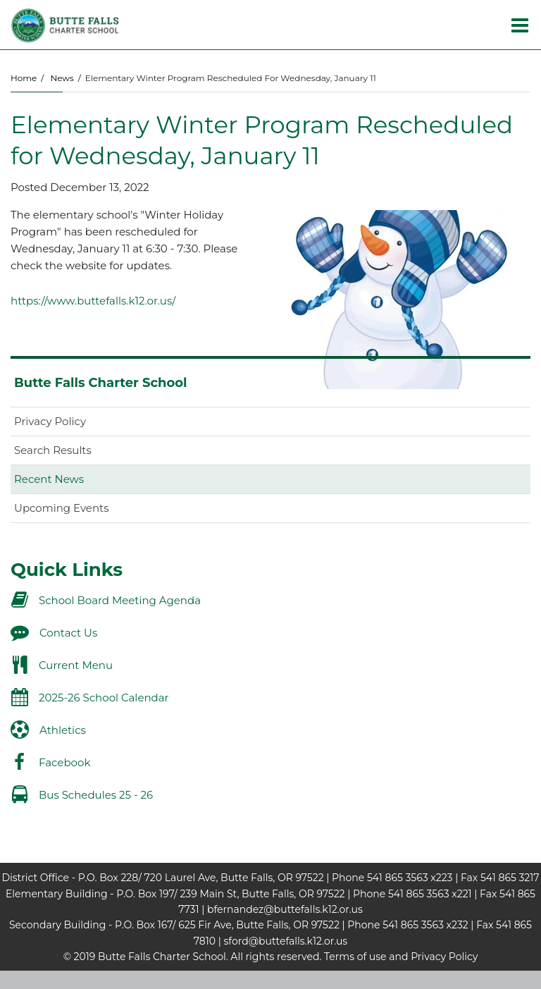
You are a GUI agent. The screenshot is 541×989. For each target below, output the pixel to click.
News (61, 78)
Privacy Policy (50, 421)
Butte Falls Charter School (100, 383)
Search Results (53, 450)
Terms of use (355, 956)
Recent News (49, 479)
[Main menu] (520, 24)
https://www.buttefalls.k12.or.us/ (93, 300)
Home (24, 78)
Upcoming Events (61, 508)
